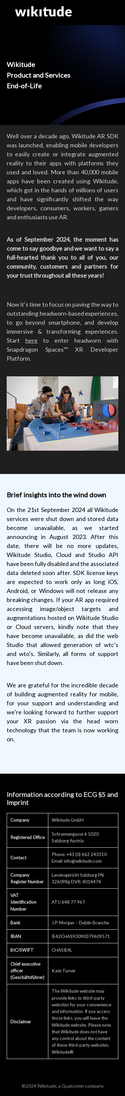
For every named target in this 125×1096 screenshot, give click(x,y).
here (31, 340)
